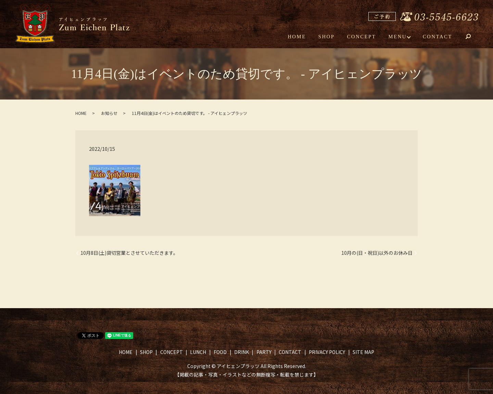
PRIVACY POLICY (327, 352)
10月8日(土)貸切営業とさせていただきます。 (129, 253)
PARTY (263, 352)
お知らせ (109, 113)
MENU (399, 37)
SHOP (330, 37)
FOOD (220, 352)
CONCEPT (364, 37)
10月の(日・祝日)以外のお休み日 (377, 253)
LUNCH (198, 352)
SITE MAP (363, 352)
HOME (302, 37)
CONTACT (438, 37)
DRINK (241, 352)
